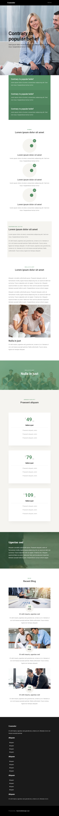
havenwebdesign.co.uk (22, 811)
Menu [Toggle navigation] (50, 2)
